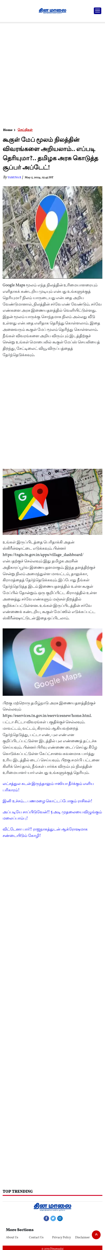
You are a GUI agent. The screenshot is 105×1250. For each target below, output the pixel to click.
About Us (12, 1237)
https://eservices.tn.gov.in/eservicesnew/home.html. (47, 716)
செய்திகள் (25, 130)
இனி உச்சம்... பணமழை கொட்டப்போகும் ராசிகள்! (47, 801)
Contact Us (36, 1237)
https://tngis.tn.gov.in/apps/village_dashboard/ (43, 555)
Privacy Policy (61, 1237)
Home (7, 130)
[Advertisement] (51, 74)
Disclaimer (82, 1237)
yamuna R (14, 177)
